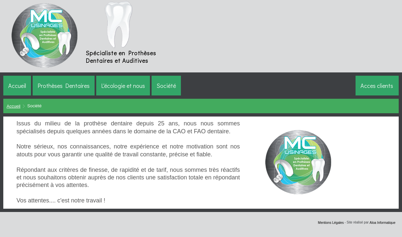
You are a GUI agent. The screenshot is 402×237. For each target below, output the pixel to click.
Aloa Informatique (382, 222)
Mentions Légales (331, 222)
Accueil (13, 106)
